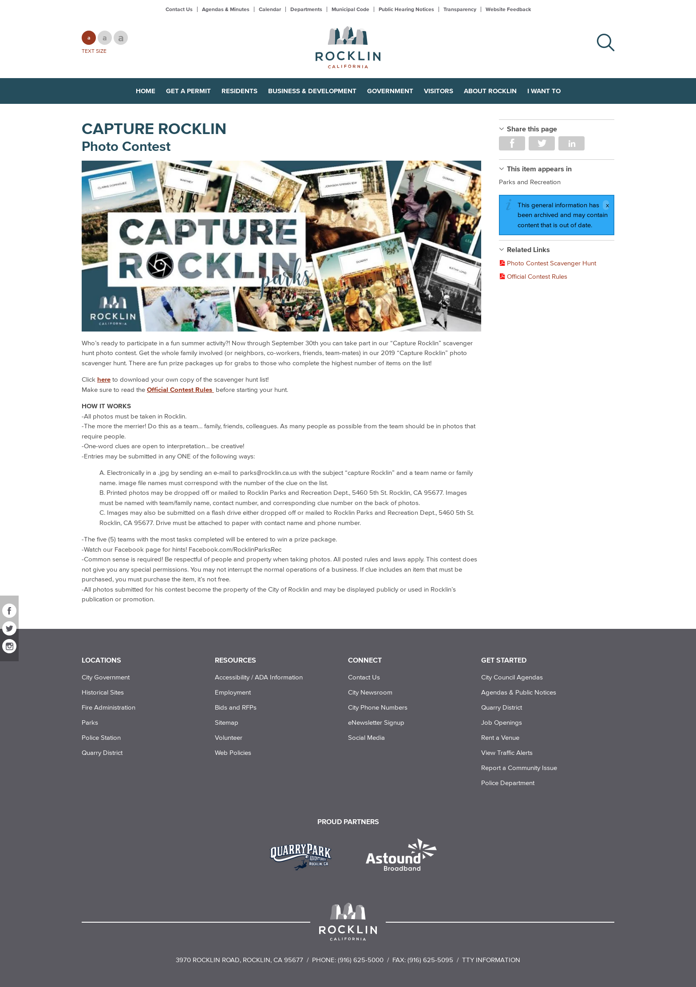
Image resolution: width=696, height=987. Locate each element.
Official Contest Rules (180, 389)
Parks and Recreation (530, 182)
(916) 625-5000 (361, 959)
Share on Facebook (512, 143)
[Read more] (281, 246)
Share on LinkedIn (571, 143)
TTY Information (491, 959)
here (104, 379)
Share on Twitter (542, 143)
